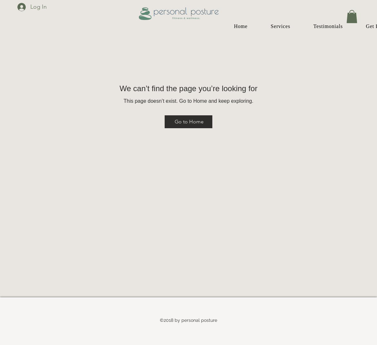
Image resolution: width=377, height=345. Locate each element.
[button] (351, 16)
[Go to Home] (188, 121)
